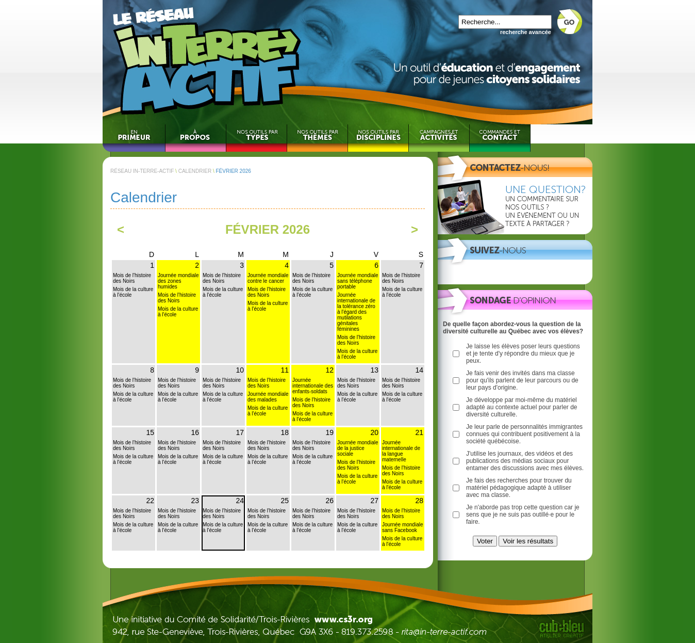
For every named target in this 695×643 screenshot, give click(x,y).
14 (419, 370)
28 (419, 500)
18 (284, 432)
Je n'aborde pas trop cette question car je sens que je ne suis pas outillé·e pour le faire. (523, 514)
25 (284, 500)
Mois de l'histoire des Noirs (132, 278)
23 (195, 500)
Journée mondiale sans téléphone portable (357, 281)
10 (240, 370)
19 (329, 432)
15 (150, 432)
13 (374, 370)
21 (419, 432)
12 (329, 370)
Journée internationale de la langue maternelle (401, 451)
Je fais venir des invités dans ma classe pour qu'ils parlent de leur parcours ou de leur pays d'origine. (522, 380)
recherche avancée (525, 32)
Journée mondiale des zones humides (178, 281)
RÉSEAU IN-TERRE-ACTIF (142, 171)
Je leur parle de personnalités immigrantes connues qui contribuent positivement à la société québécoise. (524, 434)
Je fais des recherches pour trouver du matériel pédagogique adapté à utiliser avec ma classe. (519, 488)
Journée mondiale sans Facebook (402, 527)
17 (240, 432)
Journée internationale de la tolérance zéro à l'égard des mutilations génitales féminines (356, 312)
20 (374, 432)
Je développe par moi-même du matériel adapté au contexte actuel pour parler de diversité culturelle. (521, 407)
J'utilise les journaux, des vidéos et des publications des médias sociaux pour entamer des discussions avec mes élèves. (525, 461)
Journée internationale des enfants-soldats (312, 385)
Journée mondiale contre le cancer (268, 278)
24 (240, 500)
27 (374, 500)
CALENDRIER (194, 171)
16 (195, 432)
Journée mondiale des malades (268, 397)
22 (150, 500)
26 (329, 500)
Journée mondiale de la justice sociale (357, 448)
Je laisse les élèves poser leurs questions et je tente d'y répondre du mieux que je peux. (523, 353)
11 (284, 370)
